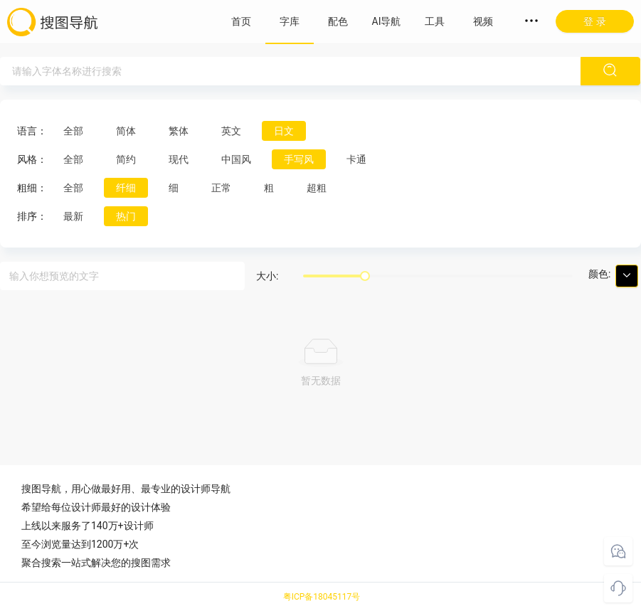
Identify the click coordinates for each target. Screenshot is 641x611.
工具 (435, 21)
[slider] (365, 276)
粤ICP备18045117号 (322, 597)
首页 (241, 21)
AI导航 (386, 21)
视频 (483, 21)
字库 (290, 21)
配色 (338, 21)
